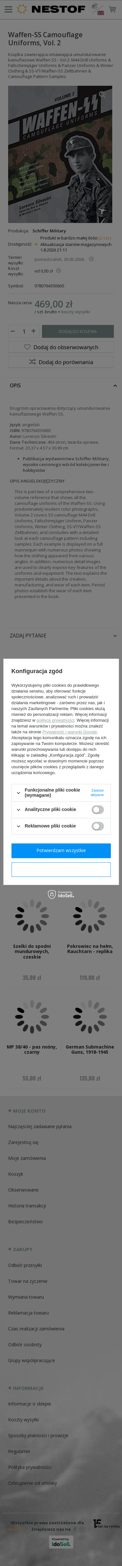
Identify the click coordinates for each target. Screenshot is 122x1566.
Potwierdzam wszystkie (61, 850)
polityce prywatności (55, 720)
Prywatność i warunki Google (69, 732)
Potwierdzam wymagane (61, 869)
